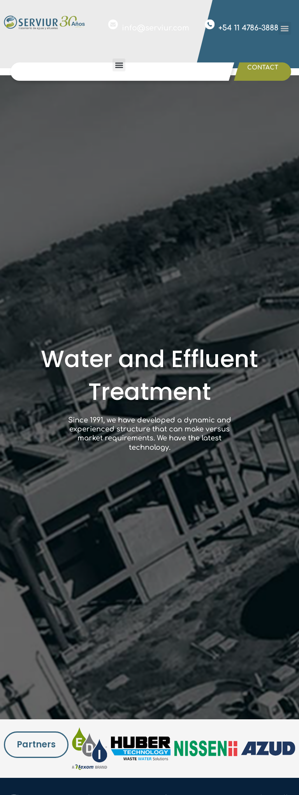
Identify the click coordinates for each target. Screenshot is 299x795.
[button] (284, 28)
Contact (262, 67)
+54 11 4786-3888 (248, 28)
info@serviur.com (155, 28)
